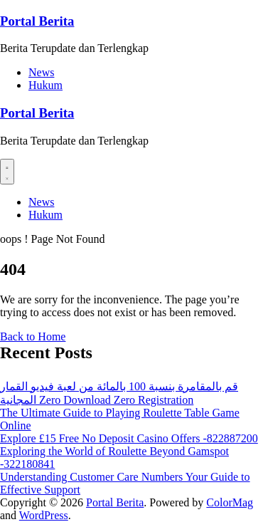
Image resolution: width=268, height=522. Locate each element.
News (41, 72)
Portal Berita (37, 21)
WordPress (43, 515)
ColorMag (229, 502)
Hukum (45, 85)
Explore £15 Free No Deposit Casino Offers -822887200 (129, 438)
